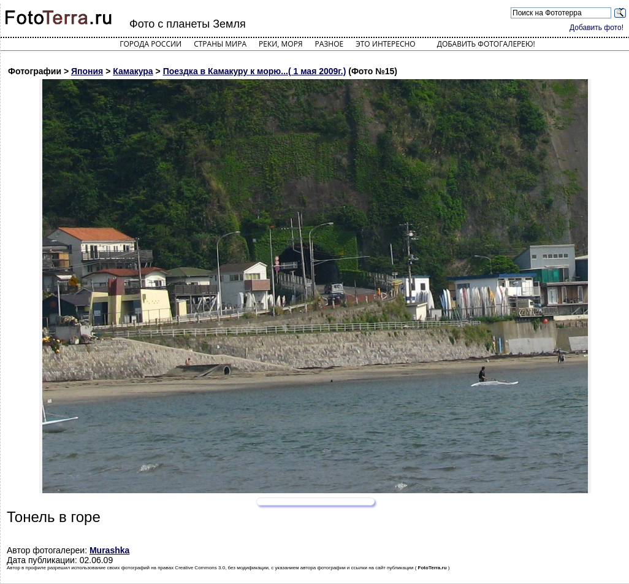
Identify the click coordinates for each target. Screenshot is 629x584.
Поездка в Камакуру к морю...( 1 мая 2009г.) (254, 71)
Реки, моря (280, 44)
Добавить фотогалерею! (486, 44)
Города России (150, 44)
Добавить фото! (596, 27)
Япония (87, 71)
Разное (329, 44)
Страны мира (220, 44)
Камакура (133, 71)
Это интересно (386, 44)
